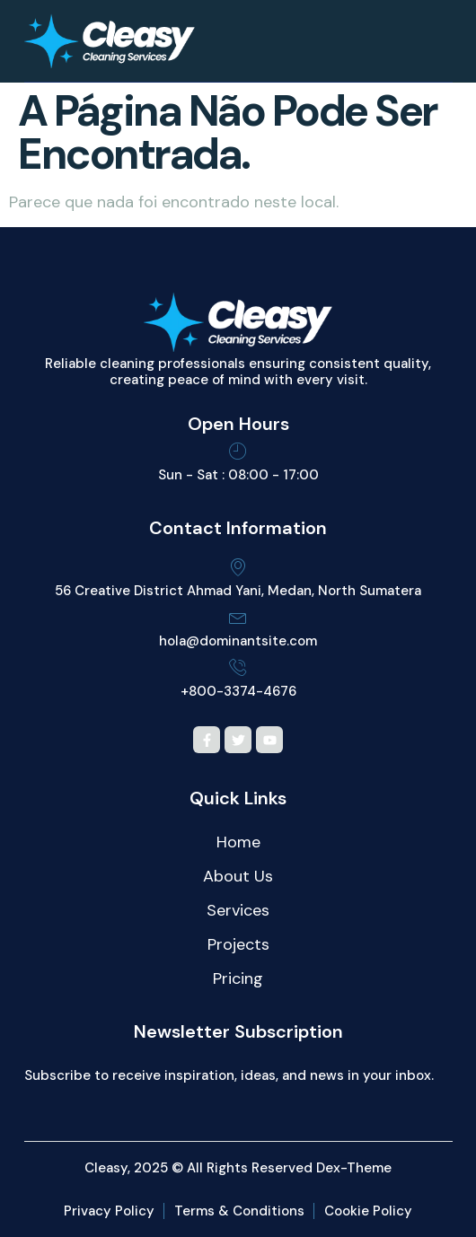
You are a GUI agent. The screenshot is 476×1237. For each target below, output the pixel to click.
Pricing (238, 978)
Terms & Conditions (239, 1211)
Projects (238, 944)
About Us (238, 876)
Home (238, 842)
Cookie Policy (368, 1211)
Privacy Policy (109, 1211)
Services (238, 910)
